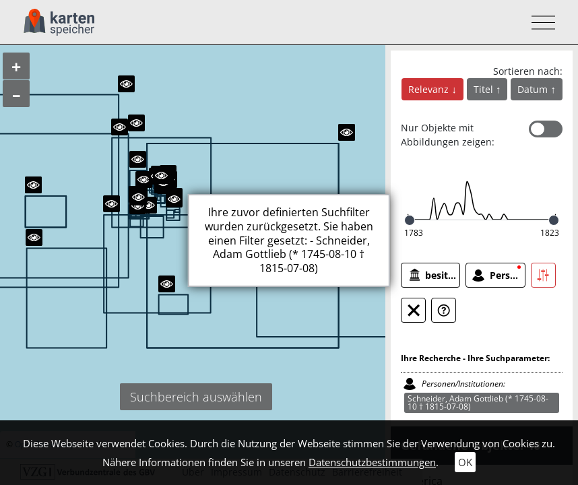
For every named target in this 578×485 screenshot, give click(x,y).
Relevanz (429, 89)
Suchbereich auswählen (196, 397)
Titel (485, 89)
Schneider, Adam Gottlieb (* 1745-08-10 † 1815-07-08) (478, 402)
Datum (533, 89)
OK (465, 462)
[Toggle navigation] (539, 22)
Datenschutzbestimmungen (372, 462)
